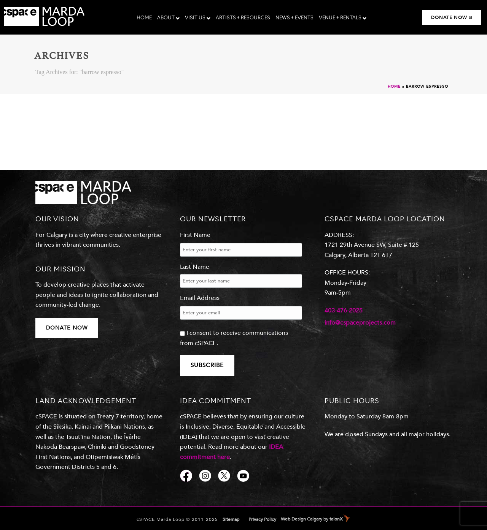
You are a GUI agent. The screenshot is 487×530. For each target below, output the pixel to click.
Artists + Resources (243, 18)
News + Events (294, 18)
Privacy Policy (262, 519)
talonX (336, 519)
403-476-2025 (344, 310)
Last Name (194, 267)
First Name (195, 235)
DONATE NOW (67, 327)
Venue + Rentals (342, 18)
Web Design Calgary (301, 519)
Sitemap (231, 519)
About (168, 18)
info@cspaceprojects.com (360, 323)
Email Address (200, 298)
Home (144, 18)
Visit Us (197, 18)
